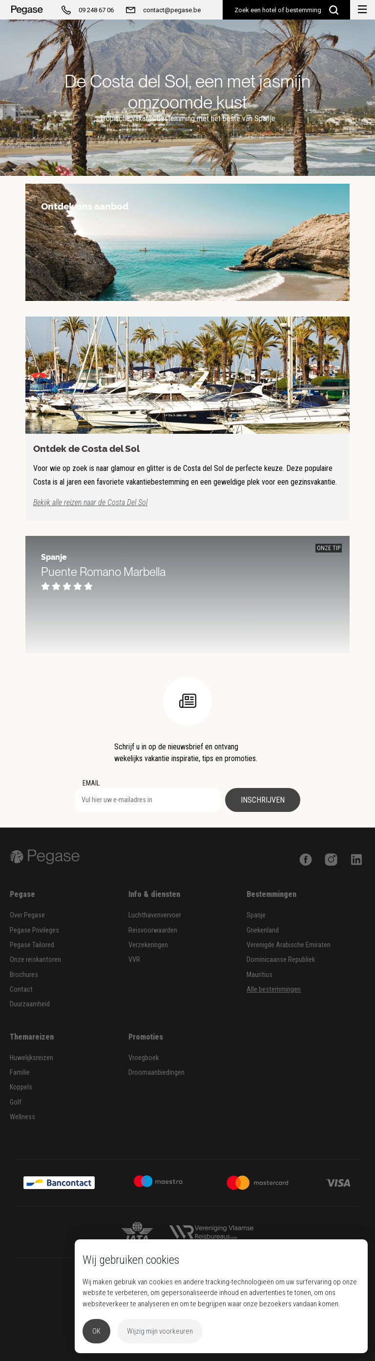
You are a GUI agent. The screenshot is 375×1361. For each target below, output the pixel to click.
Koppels (21, 1087)
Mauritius (259, 975)
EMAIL (91, 783)
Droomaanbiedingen (156, 1072)
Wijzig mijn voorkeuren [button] (160, 1331)
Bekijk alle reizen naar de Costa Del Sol (90, 502)
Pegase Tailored (32, 945)
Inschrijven (263, 800)
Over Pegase (27, 915)
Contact (21, 989)
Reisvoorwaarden (152, 930)
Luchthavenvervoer (154, 915)
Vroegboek (143, 1058)
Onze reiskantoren (35, 960)
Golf (15, 1102)
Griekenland (263, 930)
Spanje (256, 915)
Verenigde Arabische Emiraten (289, 945)
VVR (134, 960)
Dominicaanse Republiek (281, 960)
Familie (20, 1072)
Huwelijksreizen (31, 1058)
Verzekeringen (148, 945)
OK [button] (96, 1331)
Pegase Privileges (34, 930)
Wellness (22, 1117)
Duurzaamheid (30, 1004)
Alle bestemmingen (274, 989)
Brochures (24, 975)
